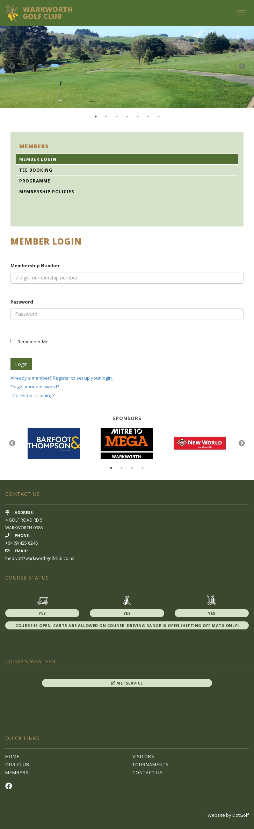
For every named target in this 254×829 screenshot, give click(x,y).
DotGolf (240, 815)
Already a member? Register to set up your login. (61, 378)
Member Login (38, 159)
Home (12, 756)
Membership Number (35, 265)
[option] (127, 67)
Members (17, 772)
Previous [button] (12, 66)
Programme (34, 181)
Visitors (143, 756)
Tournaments (150, 764)
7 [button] (158, 116)
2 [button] (106, 116)
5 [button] (137, 116)
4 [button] (127, 116)
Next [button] (241, 66)
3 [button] (116, 116)
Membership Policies (46, 192)
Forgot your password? (34, 386)
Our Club (17, 764)
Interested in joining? (32, 395)
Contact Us (147, 772)
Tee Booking (35, 170)
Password (21, 302)
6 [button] (148, 116)
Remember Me (29, 341)
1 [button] (95, 116)
